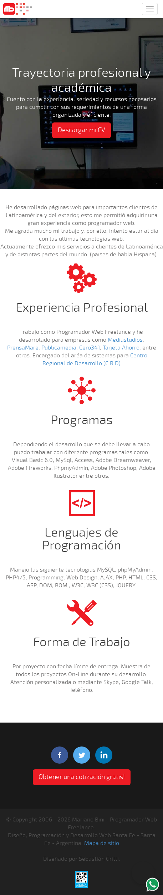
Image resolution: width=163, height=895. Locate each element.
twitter (81, 755)
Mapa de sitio (101, 843)
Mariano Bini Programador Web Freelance (17, 9)
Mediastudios (125, 339)
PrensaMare (23, 347)
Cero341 (89, 347)
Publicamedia (58, 347)
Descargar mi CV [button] (81, 130)
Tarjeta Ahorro (121, 347)
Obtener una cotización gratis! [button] (82, 777)
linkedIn (103, 755)
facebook (59, 755)
